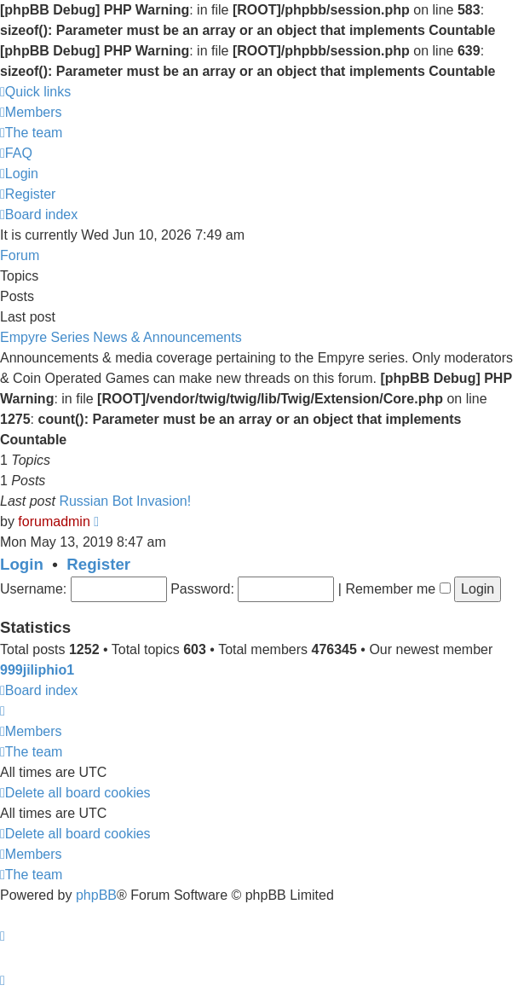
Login (21, 564)
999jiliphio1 (37, 670)
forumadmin (53, 521)
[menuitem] (31, 112)
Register (98, 564)
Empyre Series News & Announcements (121, 337)
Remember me (397, 589)
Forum (19, 255)
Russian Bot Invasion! (125, 501)
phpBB (96, 895)
